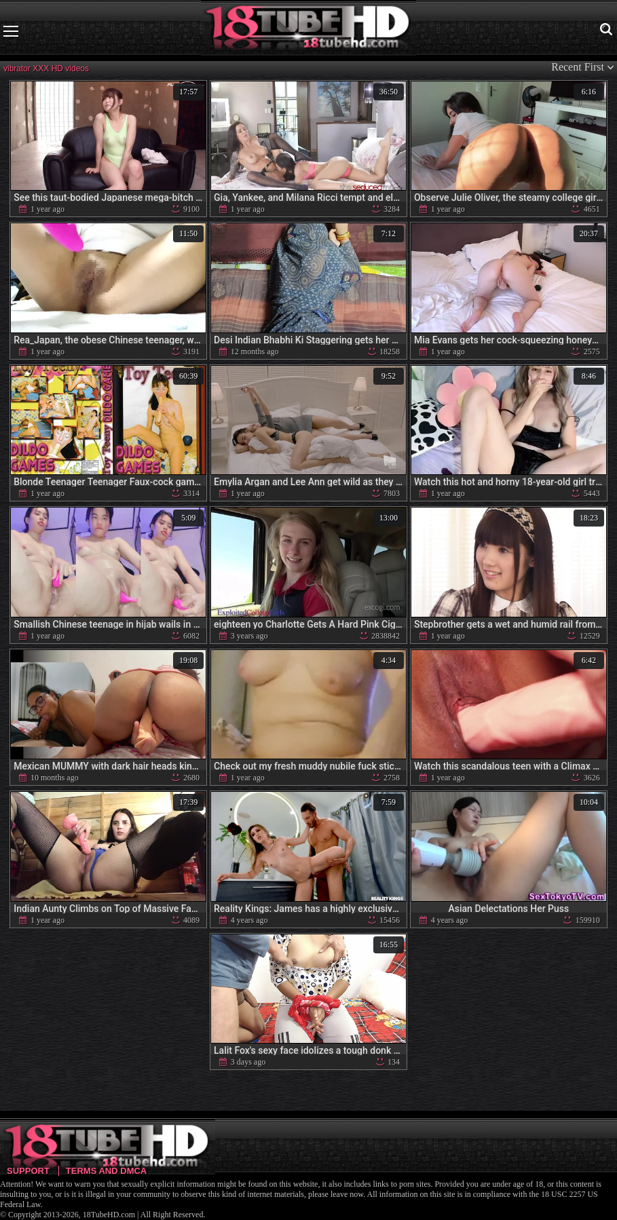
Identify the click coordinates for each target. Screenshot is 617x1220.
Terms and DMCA (106, 1171)
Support (28, 1171)
